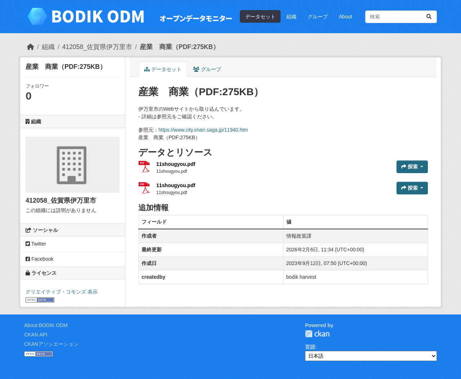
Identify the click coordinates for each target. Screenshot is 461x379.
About (345, 16)
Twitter (36, 244)
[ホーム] (30, 46)
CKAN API (36, 335)
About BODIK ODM (46, 325)
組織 (291, 16)
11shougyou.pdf (175, 164)
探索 (410, 166)
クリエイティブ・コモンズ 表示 (62, 292)
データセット (260, 16)
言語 (310, 347)
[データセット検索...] (401, 16)
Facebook (39, 259)
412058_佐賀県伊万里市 (97, 46)
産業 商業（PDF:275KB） (179, 46)
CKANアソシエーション (51, 344)
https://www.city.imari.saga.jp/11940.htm (203, 130)
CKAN (317, 334)
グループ (318, 16)
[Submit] (429, 16)
